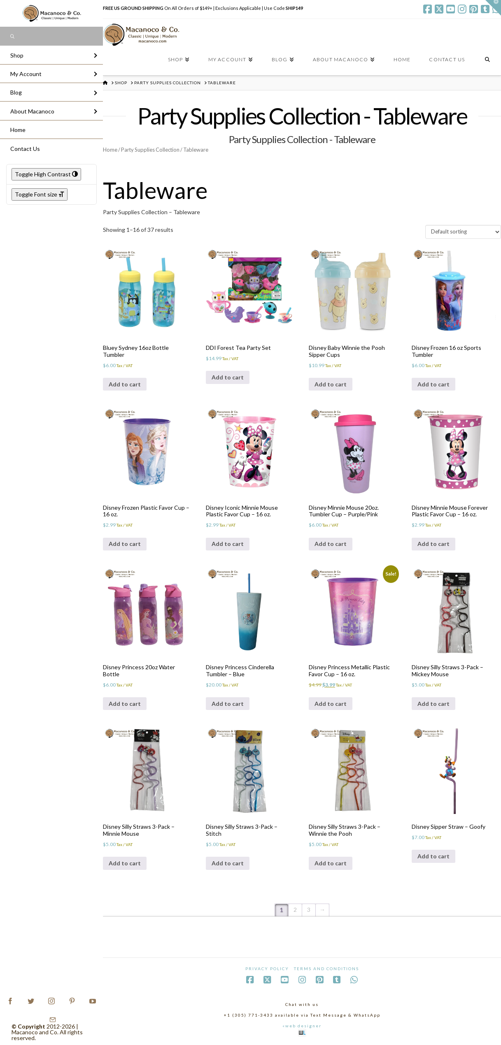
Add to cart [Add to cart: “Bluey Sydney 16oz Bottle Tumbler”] (125, 384)
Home (110, 149)
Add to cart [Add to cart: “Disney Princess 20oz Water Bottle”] (125, 703)
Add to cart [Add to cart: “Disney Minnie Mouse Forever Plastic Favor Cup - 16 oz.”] (433, 543)
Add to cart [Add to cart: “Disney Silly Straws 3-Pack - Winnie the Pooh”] (331, 863)
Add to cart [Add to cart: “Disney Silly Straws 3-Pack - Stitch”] (228, 863)
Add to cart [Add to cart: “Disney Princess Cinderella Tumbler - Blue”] (228, 703)
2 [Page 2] (295, 909)
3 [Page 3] (308, 909)
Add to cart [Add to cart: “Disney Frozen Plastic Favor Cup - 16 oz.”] (125, 543)
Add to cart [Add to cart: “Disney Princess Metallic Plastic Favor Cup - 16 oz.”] (331, 703)
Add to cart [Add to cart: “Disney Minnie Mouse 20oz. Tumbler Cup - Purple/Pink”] (331, 543)
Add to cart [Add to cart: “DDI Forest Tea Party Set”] (228, 377)
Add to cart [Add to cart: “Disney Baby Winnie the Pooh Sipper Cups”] (331, 384)
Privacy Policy (267, 968)
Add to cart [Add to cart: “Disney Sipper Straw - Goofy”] (433, 856)
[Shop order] (463, 232)
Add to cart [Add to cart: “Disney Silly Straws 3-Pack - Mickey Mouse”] (433, 703)
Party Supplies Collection (150, 149)
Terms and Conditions (326, 968)
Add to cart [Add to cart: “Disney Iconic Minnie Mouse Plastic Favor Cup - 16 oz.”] (228, 543)
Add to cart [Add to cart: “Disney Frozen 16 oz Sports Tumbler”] (433, 384)
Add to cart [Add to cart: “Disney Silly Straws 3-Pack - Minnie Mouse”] (125, 863)
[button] (493, 8)
